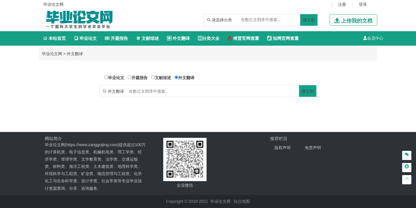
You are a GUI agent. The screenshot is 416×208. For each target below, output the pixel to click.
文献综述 (147, 38)
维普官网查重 (243, 38)
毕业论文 (85, 38)
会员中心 (375, 38)
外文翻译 (178, 38)
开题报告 (116, 38)
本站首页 (54, 38)
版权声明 (282, 147)
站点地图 (242, 201)
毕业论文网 (52, 53)
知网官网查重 (283, 38)
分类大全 (209, 38)
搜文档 (309, 20)
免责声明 (313, 147)
